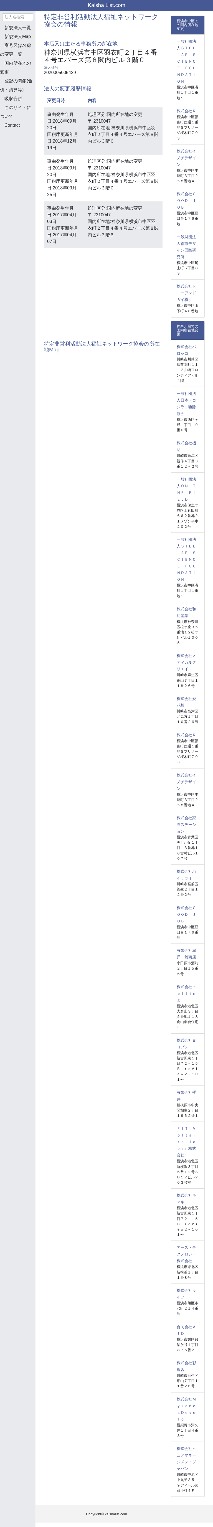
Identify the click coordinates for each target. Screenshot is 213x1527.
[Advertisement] (27, 162)
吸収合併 (13, 98)
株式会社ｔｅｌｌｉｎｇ (186, 993)
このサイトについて (15, 112)
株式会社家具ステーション (186, 824)
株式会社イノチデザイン (186, 158)
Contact (12, 125)
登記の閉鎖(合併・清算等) (16, 85)
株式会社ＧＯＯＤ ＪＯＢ (186, 200)
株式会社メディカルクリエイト (186, 662)
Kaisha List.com (106, 5)
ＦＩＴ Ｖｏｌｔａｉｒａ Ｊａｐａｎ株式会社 (186, 1141)
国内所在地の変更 (15, 67)
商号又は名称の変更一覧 (15, 50)
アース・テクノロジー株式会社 (186, 1254)
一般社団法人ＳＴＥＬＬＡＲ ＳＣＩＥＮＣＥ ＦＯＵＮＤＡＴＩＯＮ (186, 61)
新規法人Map (17, 36)
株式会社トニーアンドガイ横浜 (186, 293)
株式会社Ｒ (186, 111)
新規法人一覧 (17, 27)
